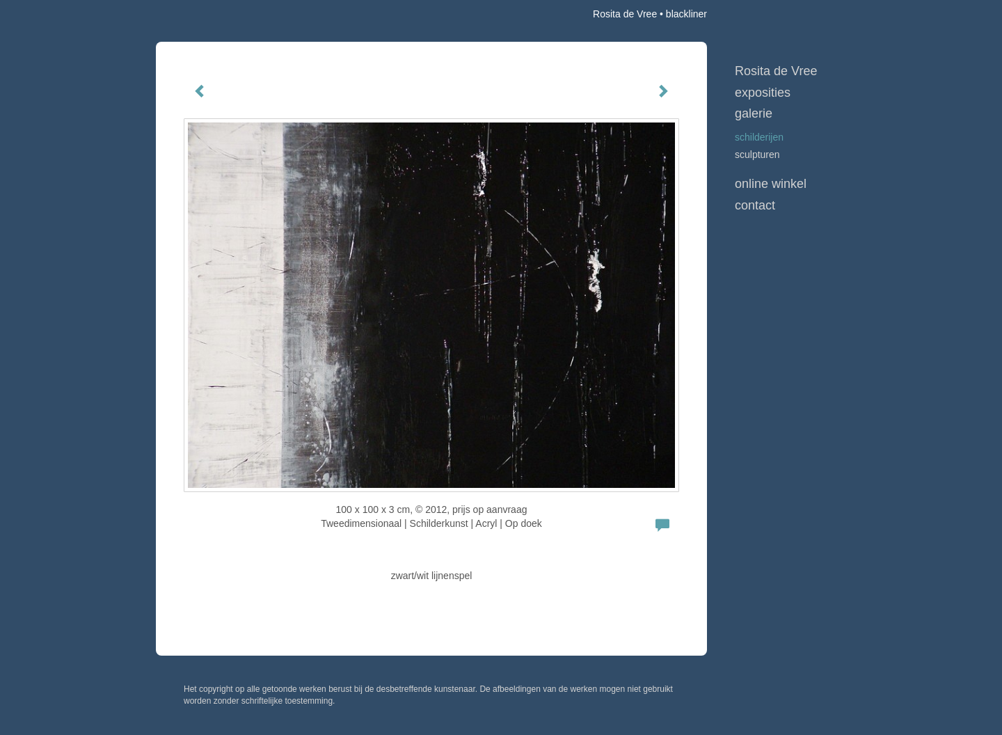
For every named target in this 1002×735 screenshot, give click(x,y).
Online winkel (770, 184)
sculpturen (757, 154)
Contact (755, 205)
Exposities (762, 93)
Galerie (753, 113)
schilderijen (759, 137)
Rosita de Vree (625, 13)
